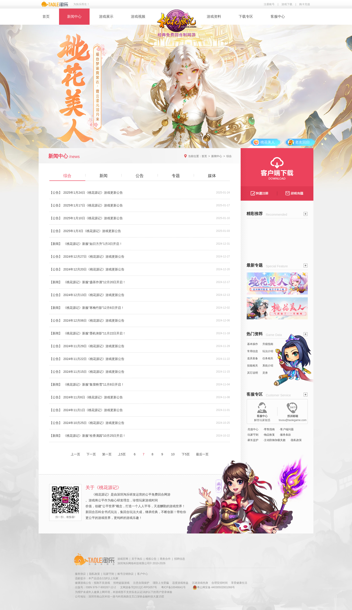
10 (172, 454)
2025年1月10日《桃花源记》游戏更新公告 (93, 218)
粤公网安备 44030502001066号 (214, 587)
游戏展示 (106, 16)
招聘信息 (179, 558)
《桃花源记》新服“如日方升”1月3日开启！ (92, 244)
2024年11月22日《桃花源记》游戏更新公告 (93, 359)
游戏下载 (287, 4)
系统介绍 (267, 365)
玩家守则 (108, 573)
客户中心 (142, 573)
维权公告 (151, 558)
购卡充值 (304, 4)
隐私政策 (94, 573)
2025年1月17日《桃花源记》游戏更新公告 (93, 205)
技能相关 (252, 365)
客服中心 (278, 16)
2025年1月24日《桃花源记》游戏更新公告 (93, 192)
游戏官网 (122, 558)
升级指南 (267, 344)
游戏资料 (214, 16)
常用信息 (252, 351)
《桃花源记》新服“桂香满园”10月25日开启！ (94, 435)
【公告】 (55, 192)
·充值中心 (252, 429)
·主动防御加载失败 (274, 440)
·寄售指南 (269, 429)
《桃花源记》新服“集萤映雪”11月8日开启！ (93, 384)
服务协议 (80, 573)
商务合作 (165, 558)
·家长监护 (252, 440)
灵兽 (265, 372)
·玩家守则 (252, 434)
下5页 (186, 454)
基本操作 (252, 344)
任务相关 (267, 358)
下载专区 (246, 16)
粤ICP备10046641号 (173, 587)
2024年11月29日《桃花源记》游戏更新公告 (93, 346)
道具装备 (252, 358)
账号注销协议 (125, 573)
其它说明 (252, 372)
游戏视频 (138, 16)
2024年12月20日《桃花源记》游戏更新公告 (93, 269)
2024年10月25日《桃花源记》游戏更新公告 (93, 423)
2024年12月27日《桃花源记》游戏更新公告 (93, 256)
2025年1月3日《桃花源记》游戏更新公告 (92, 231)
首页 (46, 16)
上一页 (75, 454)
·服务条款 (285, 434)
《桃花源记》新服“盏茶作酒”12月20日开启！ (94, 282)
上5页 (122, 454)
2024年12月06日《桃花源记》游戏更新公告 (93, 320)
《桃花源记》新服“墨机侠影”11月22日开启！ (94, 333)
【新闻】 (55, 244)
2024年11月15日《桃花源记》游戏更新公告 (93, 371)
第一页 (107, 454)
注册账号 (269, 4)
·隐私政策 (296, 440)
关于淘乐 (137, 558)
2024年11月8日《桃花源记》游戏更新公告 (93, 397)
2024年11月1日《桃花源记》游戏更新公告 (93, 410)
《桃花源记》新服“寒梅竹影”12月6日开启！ (93, 307)
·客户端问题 (286, 429)
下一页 (91, 454)
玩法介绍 (267, 351)
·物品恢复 (269, 434)
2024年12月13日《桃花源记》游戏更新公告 (93, 295)
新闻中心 (74, 16)
